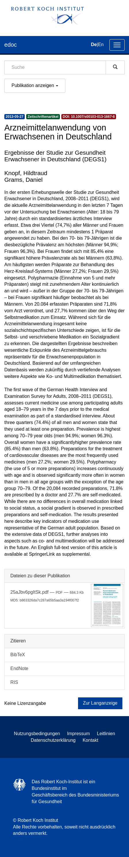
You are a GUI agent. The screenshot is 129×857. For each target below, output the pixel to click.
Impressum (78, 733)
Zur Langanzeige (100, 703)
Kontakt (90, 740)
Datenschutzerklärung (53, 740)
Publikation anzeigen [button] (35, 85)
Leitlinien (106, 733)
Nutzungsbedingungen (37, 733)
